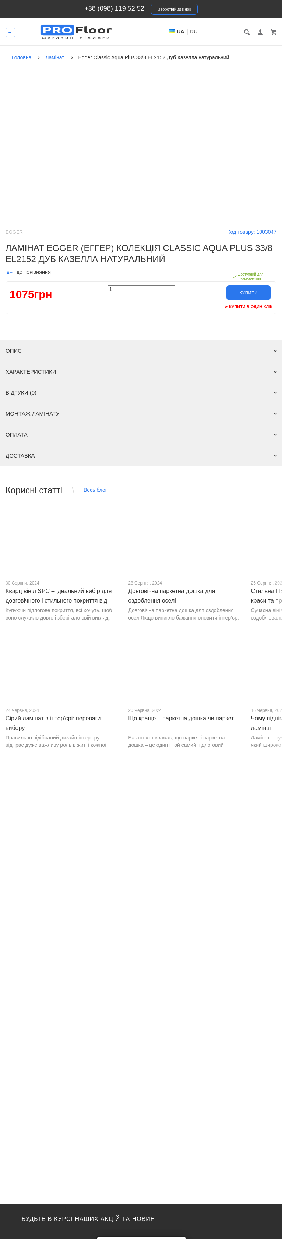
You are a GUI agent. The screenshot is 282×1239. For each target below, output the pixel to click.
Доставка (141, 455)
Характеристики (141, 371)
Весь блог (95, 490)
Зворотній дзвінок (174, 9)
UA (180, 32)
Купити (248, 292)
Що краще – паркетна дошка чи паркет (181, 718)
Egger (14, 232)
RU (193, 32)
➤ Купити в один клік (248, 306)
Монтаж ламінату (141, 413)
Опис (141, 350)
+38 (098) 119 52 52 (114, 8)
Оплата (141, 434)
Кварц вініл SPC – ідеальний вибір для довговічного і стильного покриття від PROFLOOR (59, 600)
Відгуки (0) (141, 392)
